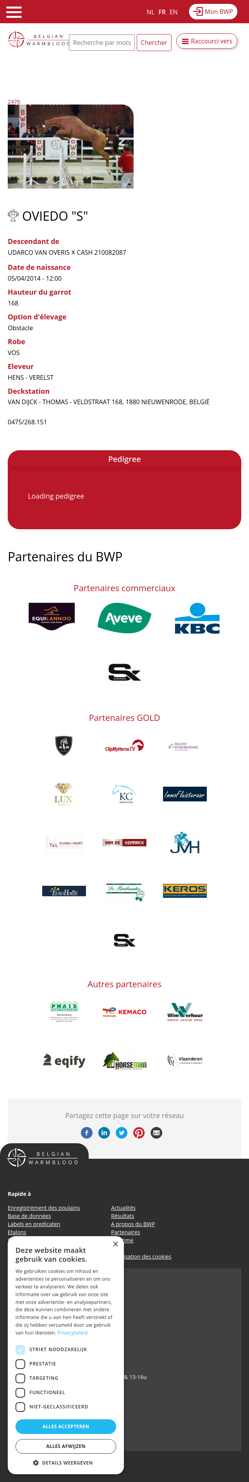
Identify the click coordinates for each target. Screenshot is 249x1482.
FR (162, 12)
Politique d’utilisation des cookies (130, 1256)
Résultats (122, 1216)
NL (151, 12)
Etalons (17, 1232)
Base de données (29, 1216)
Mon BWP (219, 11)
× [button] (115, 1244)
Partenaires (125, 1232)
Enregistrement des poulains (44, 1207)
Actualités (123, 1207)
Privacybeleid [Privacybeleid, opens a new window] (73, 1332)
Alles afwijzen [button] (66, 1446)
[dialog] (66, 1355)
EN (174, 12)
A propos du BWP (133, 1224)
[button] (65, 1463)
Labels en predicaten (34, 1224)
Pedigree (124, 459)
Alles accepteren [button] (66, 1426)
